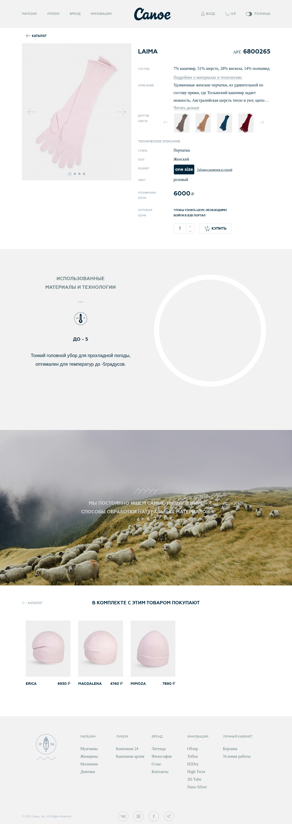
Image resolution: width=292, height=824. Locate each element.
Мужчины (89, 749)
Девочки (87, 771)
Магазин (29, 13)
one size (184, 169)
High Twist (196, 771)
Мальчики (89, 764)
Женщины (89, 756)
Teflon (192, 756)
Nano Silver (197, 787)
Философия (162, 756)
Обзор (192, 749)
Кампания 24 (127, 749)
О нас (156, 764)
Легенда (159, 749)
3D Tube (194, 779)
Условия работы (237, 756)
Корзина (230, 749)
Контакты (160, 771)
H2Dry (193, 764)
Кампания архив (130, 756)
